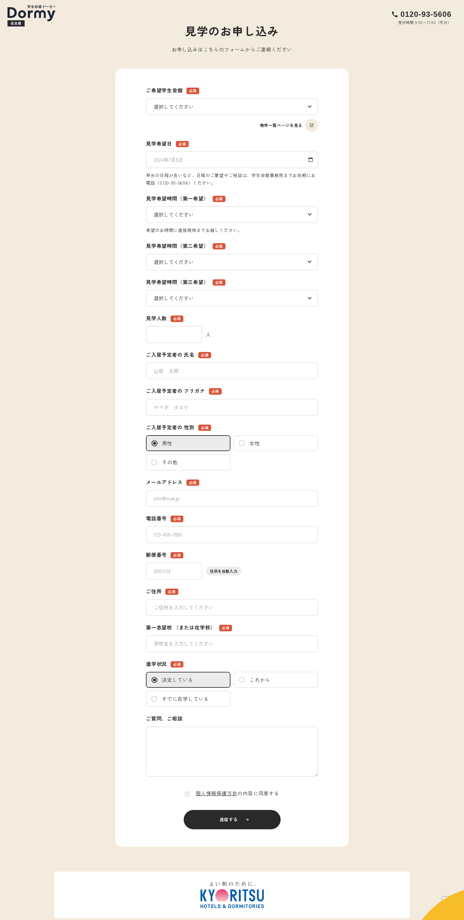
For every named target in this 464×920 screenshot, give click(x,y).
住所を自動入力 (223, 571)
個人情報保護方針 (216, 793)
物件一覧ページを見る (289, 125)
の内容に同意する (232, 793)
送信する (229, 819)
